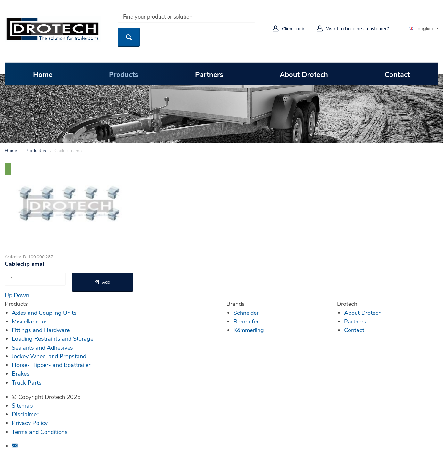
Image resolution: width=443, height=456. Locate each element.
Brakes (20, 373)
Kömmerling (249, 330)
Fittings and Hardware (41, 330)
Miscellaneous (30, 321)
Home (43, 74)
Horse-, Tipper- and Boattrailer (51, 365)
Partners (209, 74)
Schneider (246, 312)
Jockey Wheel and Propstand (49, 356)
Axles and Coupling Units (44, 312)
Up (8, 295)
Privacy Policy (30, 423)
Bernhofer (246, 321)
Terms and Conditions (40, 432)
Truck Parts (27, 382)
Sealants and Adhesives (42, 347)
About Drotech (304, 74)
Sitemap (22, 405)
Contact (397, 74)
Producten (35, 150)
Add (106, 282)
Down (21, 295)
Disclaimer (25, 414)
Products (123, 74)
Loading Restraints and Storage (52, 338)
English (421, 28)
